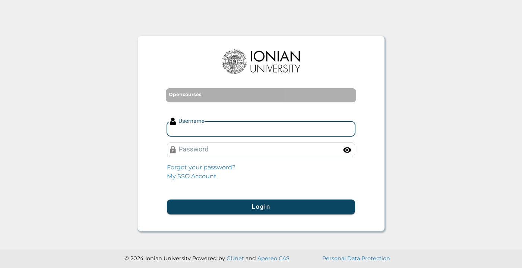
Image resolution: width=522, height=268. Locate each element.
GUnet (235, 258)
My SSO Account (191, 176)
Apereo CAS (273, 258)
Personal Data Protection (356, 258)
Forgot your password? (201, 167)
